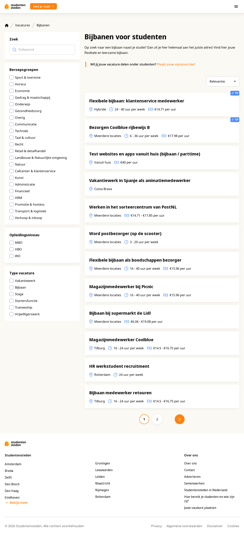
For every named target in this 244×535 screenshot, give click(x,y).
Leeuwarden (104, 470)
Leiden (100, 476)
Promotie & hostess (29, 204)
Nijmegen (102, 490)
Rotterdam (102, 497)
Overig (20, 117)
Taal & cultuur (25, 137)
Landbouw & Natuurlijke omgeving (41, 157)
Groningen (102, 463)
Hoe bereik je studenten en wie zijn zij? (209, 499)
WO (17, 256)
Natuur (20, 164)
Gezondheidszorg (28, 111)
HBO (18, 249)
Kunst (19, 178)
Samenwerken (194, 483)
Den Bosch (12, 484)
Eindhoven (12, 497)
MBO (18, 242)
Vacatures (22, 25)
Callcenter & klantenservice (35, 171)
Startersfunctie (26, 301)
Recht (19, 144)
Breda (9, 471)
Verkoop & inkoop (28, 218)
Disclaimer (215, 526)
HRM (18, 198)
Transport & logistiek (30, 211)
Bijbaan (20, 287)
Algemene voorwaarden (184, 526)
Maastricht (102, 483)
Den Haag (11, 491)
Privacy (156, 526)
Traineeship (23, 307)
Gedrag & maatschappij (32, 97)
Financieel (22, 191)
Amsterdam (13, 464)
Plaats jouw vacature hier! (176, 64)
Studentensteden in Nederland (205, 490)
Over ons (190, 463)
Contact (189, 470)
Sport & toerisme (28, 77)
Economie (22, 91)
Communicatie (26, 124)
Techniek (21, 131)
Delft (8, 477)
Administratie (25, 184)
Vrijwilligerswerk (27, 314)
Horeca (20, 84)
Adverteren (192, 476)
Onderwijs (22, 104)
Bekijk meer (19, 502)
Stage (19, 294)
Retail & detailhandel (30, 151)
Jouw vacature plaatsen (200, 508)
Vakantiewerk (25, 281)
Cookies (233, 526)
